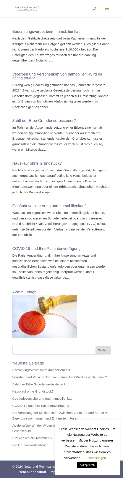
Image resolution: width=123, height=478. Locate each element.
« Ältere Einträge (24, 292)
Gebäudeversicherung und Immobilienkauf (49, 206)
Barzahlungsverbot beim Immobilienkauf (47, 31)
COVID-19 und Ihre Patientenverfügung (46, 248)
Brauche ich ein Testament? (32, 438)
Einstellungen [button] (96, 458)
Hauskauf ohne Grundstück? (37, 163)
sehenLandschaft (32, 472)
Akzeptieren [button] (87, 465)
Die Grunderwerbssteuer (30, 445)
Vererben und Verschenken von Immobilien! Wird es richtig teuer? (57, 76)
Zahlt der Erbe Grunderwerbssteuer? (44, 120)
